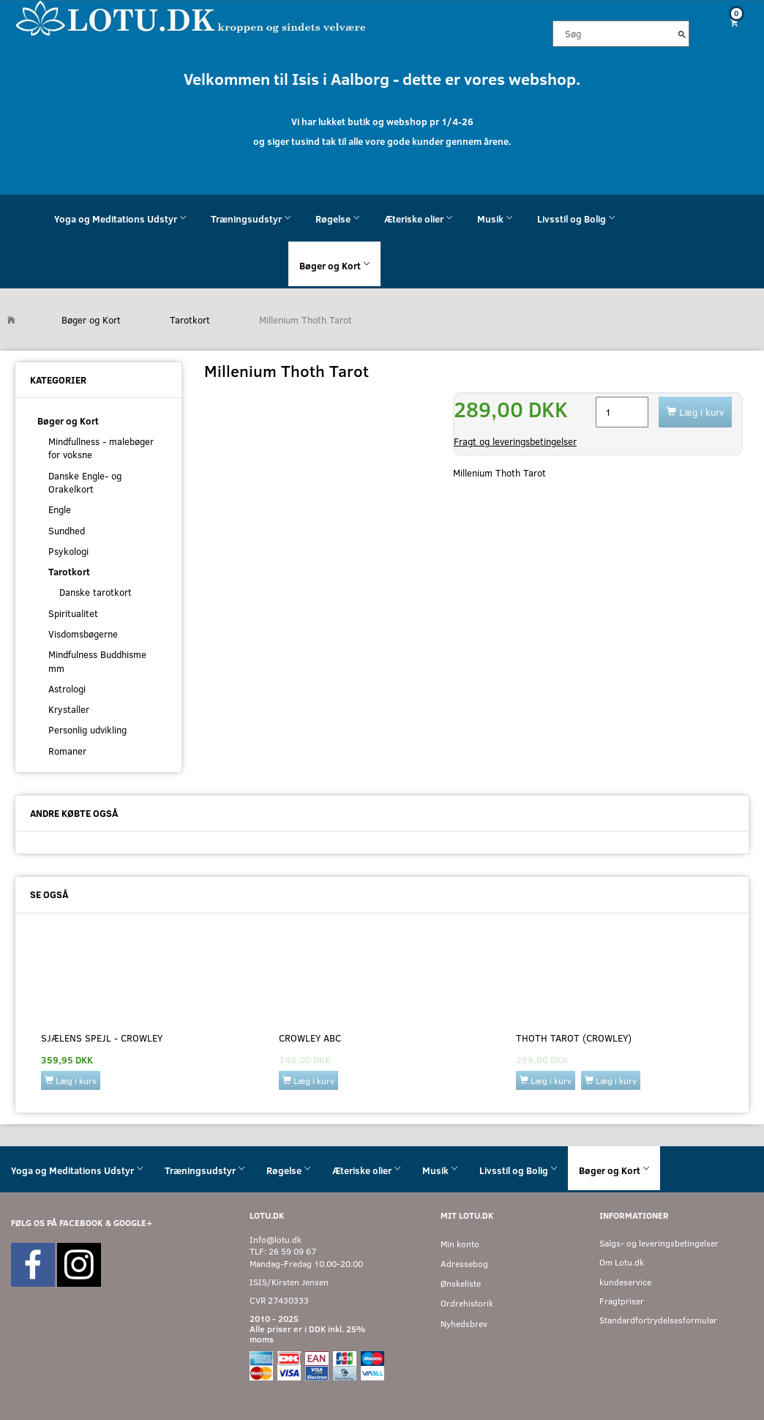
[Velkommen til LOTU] (191, 17)
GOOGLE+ (132, 1222)
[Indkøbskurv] (732, 22)
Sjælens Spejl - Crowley (101, 1038)
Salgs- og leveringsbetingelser (659, 1243)
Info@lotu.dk (276, 1239)
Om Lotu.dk (621, 1262)
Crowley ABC (310, 1038)
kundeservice (625, 1282)
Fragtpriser (621, 1301)
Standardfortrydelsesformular (658, 1320)
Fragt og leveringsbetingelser (515, 441)
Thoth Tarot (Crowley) (574, 1038)
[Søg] (682, 33)
